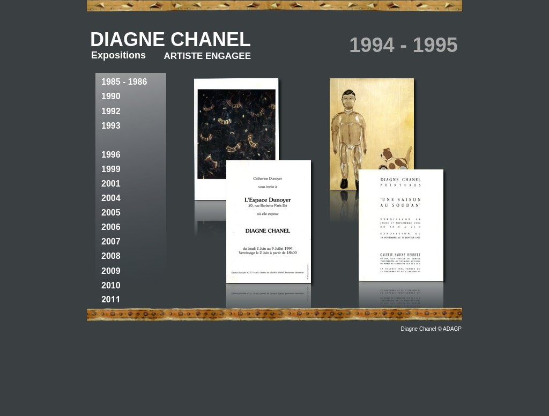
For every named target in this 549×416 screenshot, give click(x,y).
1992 (111, 111)
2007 (111, 241)
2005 (111, 212)
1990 (111, 96)
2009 (111, 271)
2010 (111, 285)
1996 (111, 154)
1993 (111, 125)
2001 (111, 183)
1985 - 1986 (124, 81)
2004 (111, 198)
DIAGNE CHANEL (170, 39)
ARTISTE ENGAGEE (207, 56)
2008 (111, 256)
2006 (111, 227)
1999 (111, 169)
